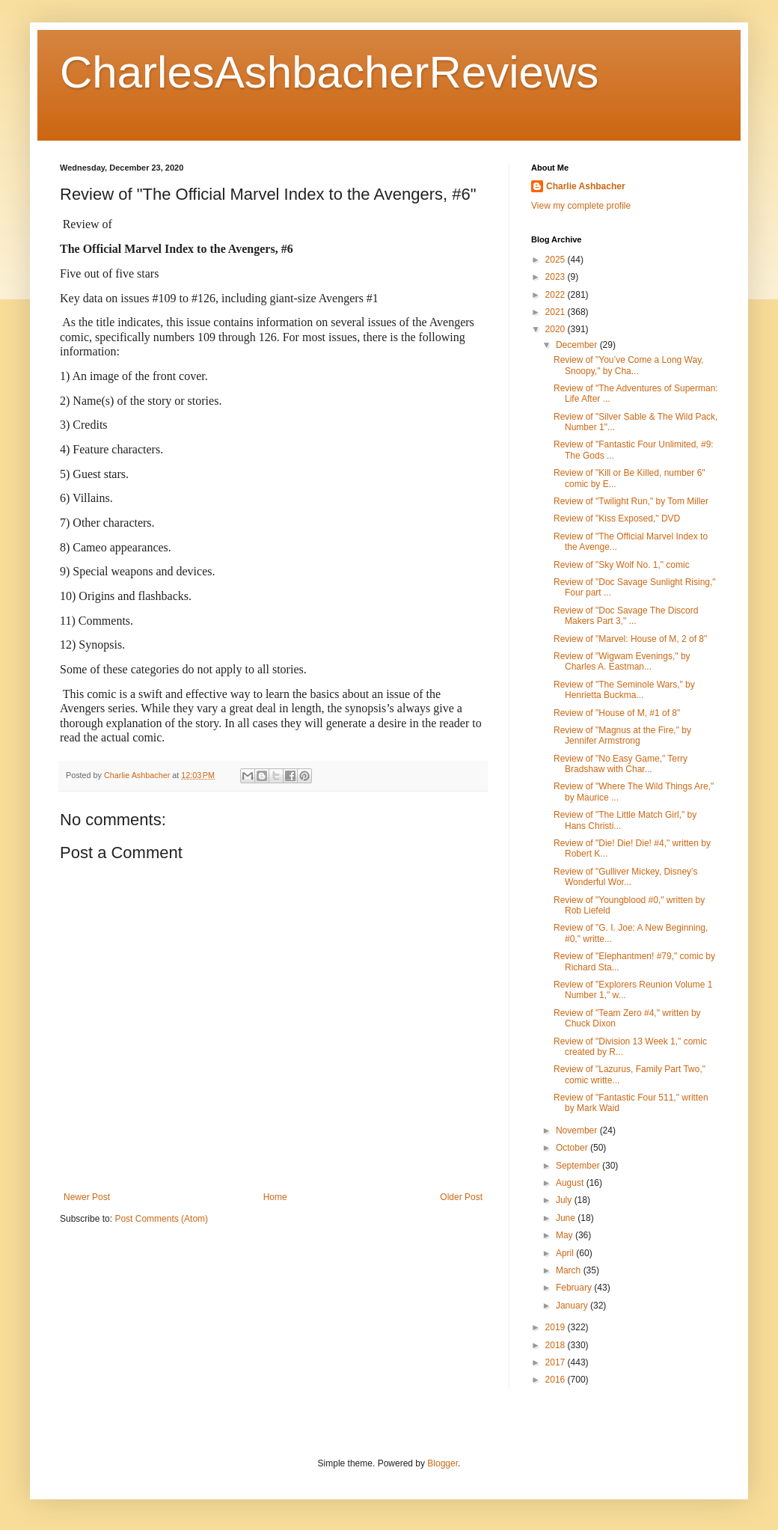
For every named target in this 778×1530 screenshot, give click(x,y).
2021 (556, 312)
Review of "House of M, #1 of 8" (617, 713)
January (573, 1305)
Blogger (442, 1463)
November (578, 1130)
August (571, 1183)
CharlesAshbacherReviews (329, 72)
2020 (556, 329)
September (579, 1165)
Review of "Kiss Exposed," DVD (617, 518)
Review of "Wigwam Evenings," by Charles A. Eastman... (622, 661)
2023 (556, 277)
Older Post (461, 1197)
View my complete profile (581, 206)
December (578, 345)
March (570, 1270)
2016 (556, 1379)
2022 (556, 295)
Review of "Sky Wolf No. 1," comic (622, 565)
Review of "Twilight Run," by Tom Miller (631, 501)
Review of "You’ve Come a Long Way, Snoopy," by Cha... (629, 365)
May (565, 1235)
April (566, 1253)
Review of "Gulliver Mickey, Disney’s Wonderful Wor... (626, 876)
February (575, 1287)
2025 (556, 259)
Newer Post (87, 1197)
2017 (556, 1362)
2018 (556, 1345)
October (573, 1147)
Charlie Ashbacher (585, 186)
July (565, 1200)
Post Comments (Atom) (161, 1219)
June (567, 1218)
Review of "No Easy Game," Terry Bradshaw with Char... (620, 763)
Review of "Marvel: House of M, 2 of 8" (630, 639)
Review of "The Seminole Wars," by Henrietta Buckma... (624, 689)
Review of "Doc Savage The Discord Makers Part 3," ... (626, 615)
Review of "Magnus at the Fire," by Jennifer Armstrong (622, 735)
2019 (556, 1327)
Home (275, 1197)
